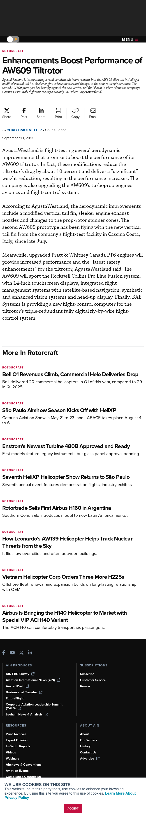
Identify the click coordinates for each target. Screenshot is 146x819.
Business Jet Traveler (25, 692)
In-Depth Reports (19, 746)
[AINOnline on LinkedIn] (30, 653)
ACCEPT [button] (73, 808)
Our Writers (88, 740)
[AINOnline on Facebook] (3, 653)
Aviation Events (18, 770)
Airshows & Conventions (24, 764)
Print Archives (16, 734)
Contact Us (88, 752)
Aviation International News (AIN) (33, 680)
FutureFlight (15, 698)
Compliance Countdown (24, 777)
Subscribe (87, 674)
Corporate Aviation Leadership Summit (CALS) (35, 706)
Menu (130, 39)
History (85, 746)
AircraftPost (17, 686)
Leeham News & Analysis (27, 714)
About (84, 734)
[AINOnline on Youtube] (12, 653)
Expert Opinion (17, 740)
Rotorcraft (13, 51)
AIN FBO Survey (21, 674)
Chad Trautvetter (26, 130)
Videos (11, 752)
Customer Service (93, 680)
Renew (85, 686)
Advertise (90, 758)
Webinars (13, 758)
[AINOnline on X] (21, 653)
